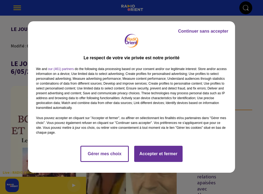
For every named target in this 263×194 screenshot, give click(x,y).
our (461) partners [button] (61, 69)
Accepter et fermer (158, 153)
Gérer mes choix (104, 153)
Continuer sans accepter (203, 31)
